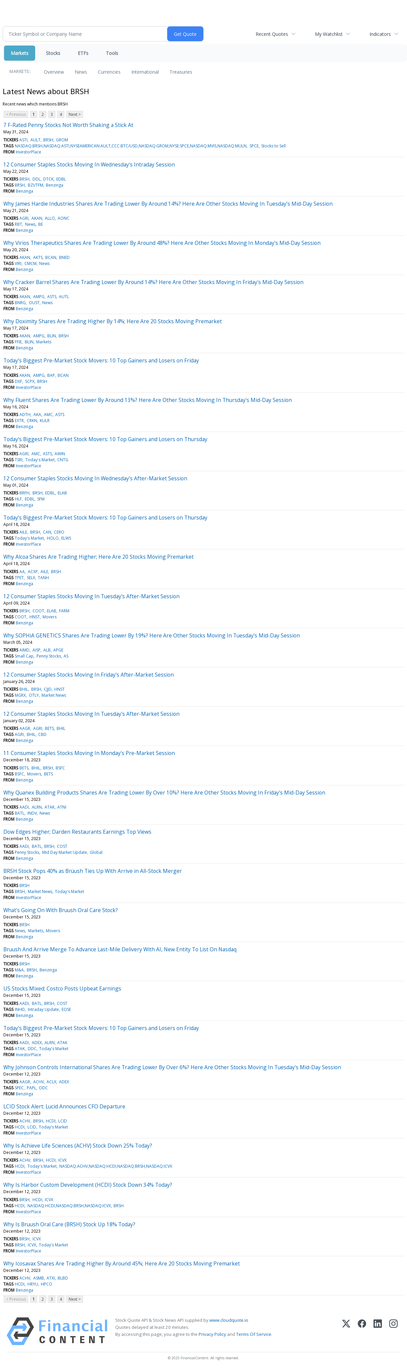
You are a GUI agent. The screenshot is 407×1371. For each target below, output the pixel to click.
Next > (75, 114)
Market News (54, 695)
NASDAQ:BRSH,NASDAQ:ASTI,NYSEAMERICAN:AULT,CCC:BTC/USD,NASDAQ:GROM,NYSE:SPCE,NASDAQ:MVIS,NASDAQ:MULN (131, 146)
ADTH (24, 414)
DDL (36, 179)
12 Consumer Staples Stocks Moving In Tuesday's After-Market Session (91, 596)
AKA (37, 414)
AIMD (24, 650)
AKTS (38, 257)
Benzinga (54, 185)
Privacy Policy (212, 1334)
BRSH (48, 140)
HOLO (53, 538)
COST (62, 846)
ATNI (61, 807)
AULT (35, 140)
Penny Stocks (49, 656)
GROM (62, 140)
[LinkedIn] (378, 1331)
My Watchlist (329, 34)
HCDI (51, 1121)
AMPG (39, 296)
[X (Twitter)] (346, 1331)
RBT (18, 224)
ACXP (33, 571)
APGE (58, 650)
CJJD (48, 689)
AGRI (23, 218)
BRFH (24, 493)
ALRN (37, 807)
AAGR (24, 728)
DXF (18, 381)
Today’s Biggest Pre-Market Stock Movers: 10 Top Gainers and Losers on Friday (101, 360)
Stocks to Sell (273, 146)
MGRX (20, 695)
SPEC (19, 1088)
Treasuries (180, 72)
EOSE (66, 1009)
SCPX (30, 381)
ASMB (38, 1278)
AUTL (64, 296)
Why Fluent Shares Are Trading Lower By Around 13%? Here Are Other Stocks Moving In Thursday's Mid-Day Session (147, 400)
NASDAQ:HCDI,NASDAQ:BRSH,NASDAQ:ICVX (69, 1206)
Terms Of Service (253, 1334)
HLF (18, 499)
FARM (64, 611)
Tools (112, 53)
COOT (38, 611)
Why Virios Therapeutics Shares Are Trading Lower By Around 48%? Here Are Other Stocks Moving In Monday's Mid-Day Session (162, 243)
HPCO (46, 1284)
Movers (50, 617)
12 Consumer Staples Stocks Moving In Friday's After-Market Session (88, 674)
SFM (41, 499)
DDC (32, 1048)
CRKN (32, 420)
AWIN (60, 454)
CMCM (30, 263)
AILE (23, 532)
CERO (59, 532)
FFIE (18, 342)
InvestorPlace (28, 152)
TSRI (18, 460)
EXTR (19, 420)
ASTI (23, 140)
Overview (54, 72)
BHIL (23, 689)
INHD (20, 1009)
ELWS (66, 538)
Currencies (109, 72)
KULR (45, 420)
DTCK (48, 179)
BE (40, 224)
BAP (51, 375)
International (145, 72)
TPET (19, 577)
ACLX (51, 1082)
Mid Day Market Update (64, 852)
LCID (62, 1121)
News (81, 72)
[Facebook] (362, 1331)
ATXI (51, 1278)
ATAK (50, 807)
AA (22, 571)
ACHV (38, 1082)
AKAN (36, 218)
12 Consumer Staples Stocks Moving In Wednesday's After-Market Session (95, 478)
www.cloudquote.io (228, 1320)
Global (96, 852)
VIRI (18, 263)
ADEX (37, 1042)
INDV (32, 813)
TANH (43, 577)
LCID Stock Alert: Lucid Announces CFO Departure (64, 1106)
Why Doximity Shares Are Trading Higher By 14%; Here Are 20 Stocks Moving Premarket (112, 321)
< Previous (16, 114)
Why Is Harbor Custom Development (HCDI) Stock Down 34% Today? (87, 1184)
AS (66, 656)
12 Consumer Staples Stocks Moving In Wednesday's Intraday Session (89, 164)
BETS (49, 728)
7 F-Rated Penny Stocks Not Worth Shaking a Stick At (68, 125)
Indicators (380, 34)
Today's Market (40, 460)
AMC (48, 414)
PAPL (31, 1088)
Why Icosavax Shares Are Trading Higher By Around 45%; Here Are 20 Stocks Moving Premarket (121, 1263)
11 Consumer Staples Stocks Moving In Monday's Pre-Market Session (89, 753)
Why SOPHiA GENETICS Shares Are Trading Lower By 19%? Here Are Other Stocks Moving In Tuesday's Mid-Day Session (151, 635)
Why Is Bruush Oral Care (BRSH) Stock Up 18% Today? (69, 1224)
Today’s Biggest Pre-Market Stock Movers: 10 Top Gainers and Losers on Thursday (105, 439)
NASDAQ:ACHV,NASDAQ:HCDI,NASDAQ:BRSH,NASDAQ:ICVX (115, 1166)
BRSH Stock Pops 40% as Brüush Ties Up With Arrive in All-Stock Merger (92, 871)
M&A (19, 970)
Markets (19, 53)
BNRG (20, 302)
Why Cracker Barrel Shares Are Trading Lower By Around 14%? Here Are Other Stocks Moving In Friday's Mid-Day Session (153, 282)
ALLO (50, 218)
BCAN (50, 257)
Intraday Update (43, 1009)
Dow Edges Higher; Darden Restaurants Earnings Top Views (77, 831)
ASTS (51, 296)
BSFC (60, 768)
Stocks (53, 53)
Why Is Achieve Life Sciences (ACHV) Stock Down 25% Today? (77, 1145)
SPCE (254, 146)
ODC (43, 1088)
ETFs (83, 53)
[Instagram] (393, 1331)
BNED (64, 257)
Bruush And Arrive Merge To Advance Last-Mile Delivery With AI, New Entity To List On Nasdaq (119, 949)
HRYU (32, 1284)
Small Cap (24, 656)
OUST (34, 302)
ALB (47, 650)
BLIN (51, 336)
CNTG (62, 460)
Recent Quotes (272, 34)
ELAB (62, 493)
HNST (34, 617)
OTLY (34, 695)
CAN (47, 532)
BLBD (63, 1278)
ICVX (62, 1160)
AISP (36, 650)
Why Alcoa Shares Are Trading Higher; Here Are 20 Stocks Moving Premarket (98, 556)
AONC (63, 218)
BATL (19, 813)
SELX (31, 577)
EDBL (61, 179)
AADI (24, 807)
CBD (42, 734)
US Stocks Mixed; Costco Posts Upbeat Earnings (62, 988)
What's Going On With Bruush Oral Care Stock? (60, 910)
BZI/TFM (35, 185)
